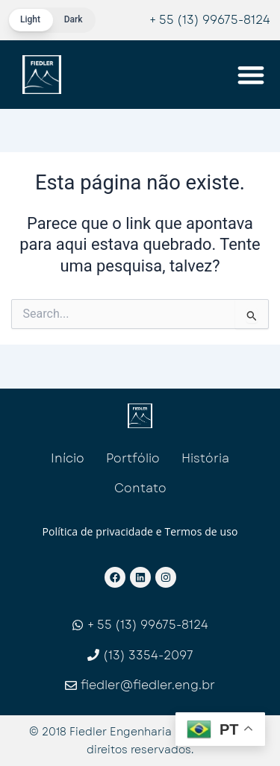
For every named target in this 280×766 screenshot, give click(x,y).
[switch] (51, 20)
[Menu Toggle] (251, 74)
